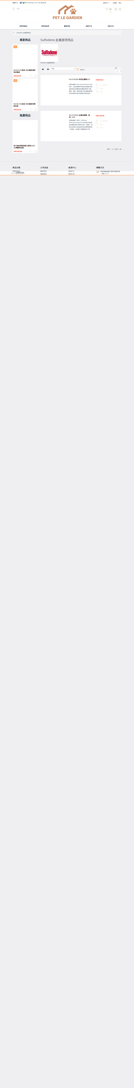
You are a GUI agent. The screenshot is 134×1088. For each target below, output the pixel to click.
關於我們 (43, 171)
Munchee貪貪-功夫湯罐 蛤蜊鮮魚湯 (24, 105)
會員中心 (71, 171)
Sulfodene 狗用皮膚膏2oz (79, 79)
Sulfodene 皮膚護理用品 (24, 33)
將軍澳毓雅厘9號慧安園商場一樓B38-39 (110, 172)
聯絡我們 (43, 174)
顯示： (116, 68)
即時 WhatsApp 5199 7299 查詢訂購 (34, 3)
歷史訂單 (71, 174)
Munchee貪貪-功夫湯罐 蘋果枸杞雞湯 (24, 71)
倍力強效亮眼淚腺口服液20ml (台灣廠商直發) (24, 147)
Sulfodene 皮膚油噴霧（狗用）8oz (79, 116)
